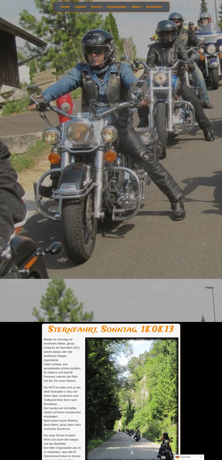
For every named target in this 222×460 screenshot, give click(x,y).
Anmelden (154, 7)
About (137, 7)
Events (96, 7)
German (182, 457)
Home (65, 7)
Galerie (80, 7)
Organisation (117, 7)
